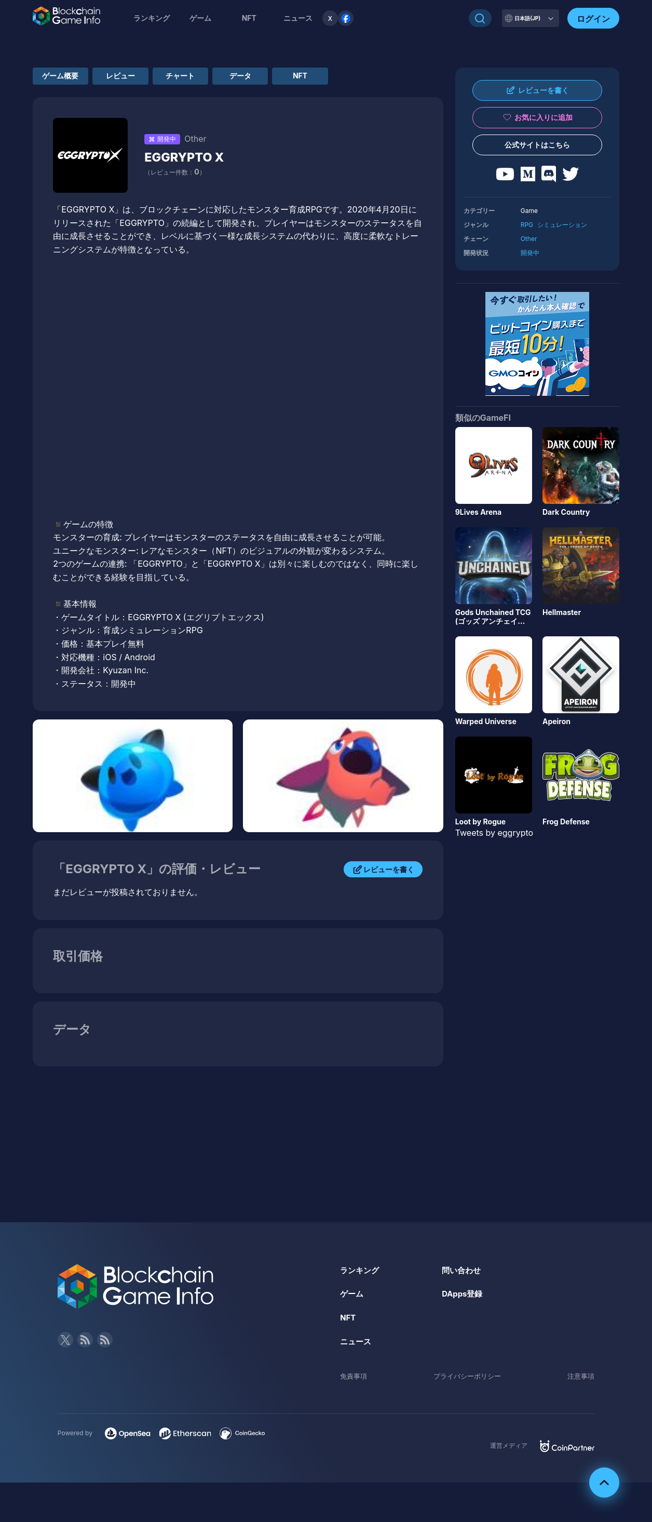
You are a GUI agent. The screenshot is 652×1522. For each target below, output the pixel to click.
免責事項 (354, 1379)
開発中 (530, 253)
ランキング (151, 18)
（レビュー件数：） (174, 176)
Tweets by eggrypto (494, 832)
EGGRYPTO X (191, 160)
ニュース (356, 1345)
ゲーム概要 (71, 78)
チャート (235, 78)
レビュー (153, 78)
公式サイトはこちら (537, 144)
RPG (527, 225)
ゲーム (200, 18)
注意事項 (579, 1379)
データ (317, 78)
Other (529, 239)
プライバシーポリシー (467, 1379)
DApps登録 (463, 1297)
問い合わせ (462, 1274)
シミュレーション (562, 225)
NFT (249, 18)
